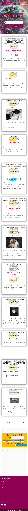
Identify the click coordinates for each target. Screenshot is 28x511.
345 (13, 335)
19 (13, 47)
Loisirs (20, 52)
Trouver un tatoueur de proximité (15, 228)
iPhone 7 (14, 72)
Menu (25, 2)
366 (13, 368)
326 (13, 302)
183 (13, 171)
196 (13, 232)
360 (13, 392)
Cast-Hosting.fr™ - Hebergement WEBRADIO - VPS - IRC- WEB (14, 166)
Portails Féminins (19, 272)
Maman (14, 274)
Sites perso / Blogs (12, 15)
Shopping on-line (19, 371)
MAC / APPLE (8, 78)
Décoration (18, 208)
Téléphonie (8, 305)
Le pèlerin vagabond (15, 332)
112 (13, 104)
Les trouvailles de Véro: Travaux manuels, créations (14, 199)
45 (13, 75)
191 (13, 203)
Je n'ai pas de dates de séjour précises (15, 443)
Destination (8, 437)
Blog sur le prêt (15, 389)
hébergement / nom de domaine (13, 175)
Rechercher (21, 445)
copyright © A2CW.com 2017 (14, 510)
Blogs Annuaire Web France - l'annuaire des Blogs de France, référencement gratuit (14, 41)
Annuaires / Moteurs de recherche (13, 50)
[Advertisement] (14, 462)
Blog (15, 136)
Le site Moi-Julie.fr (14, 101)
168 (13, 139)
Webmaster (8, 176)
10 (21, 422)
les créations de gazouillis (15, 265)
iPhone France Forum (15, 299)
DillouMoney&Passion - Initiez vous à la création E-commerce (14, 363)
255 (13, 269)
